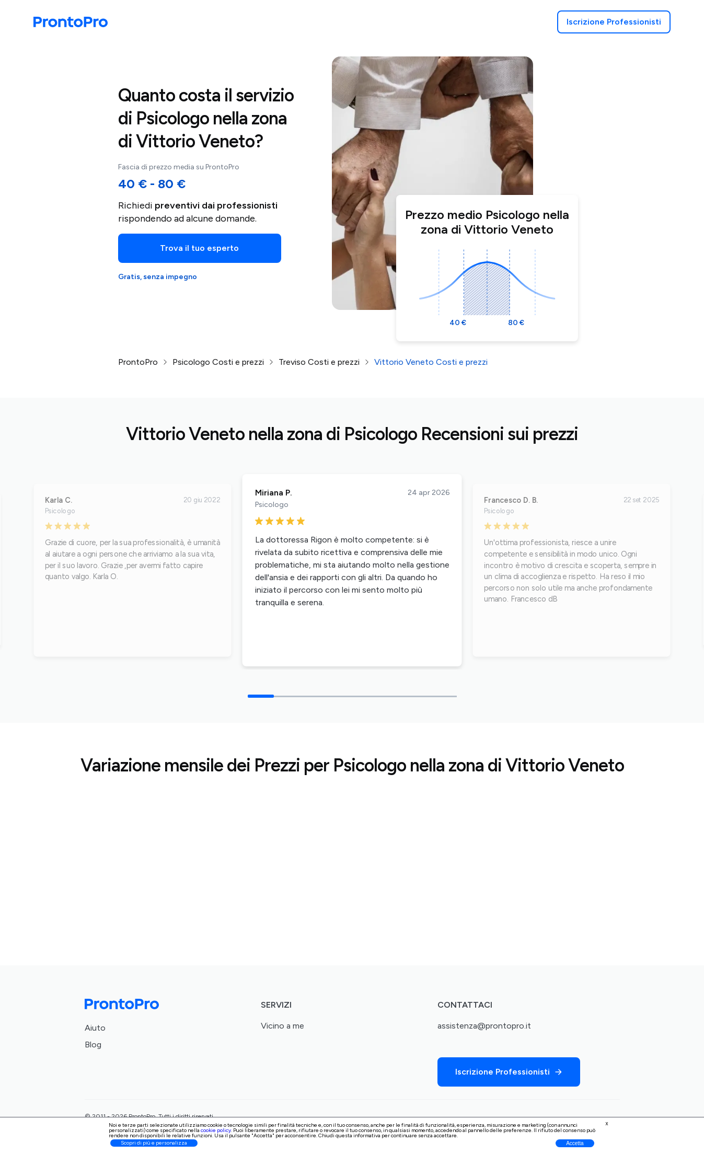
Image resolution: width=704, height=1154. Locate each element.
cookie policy (216, 1130)
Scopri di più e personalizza (154, 1142)
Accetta (574, 1143)
